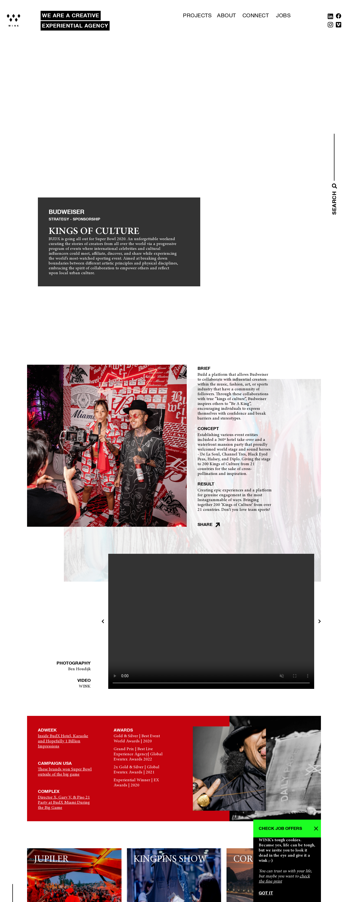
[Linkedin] (330, 17)
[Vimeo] (338, 26)
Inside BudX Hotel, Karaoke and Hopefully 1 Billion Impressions (63, 741)
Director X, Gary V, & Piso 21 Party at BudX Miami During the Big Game (64, 802)
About (226, 16)
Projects (197, 16)
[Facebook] (338, 17)
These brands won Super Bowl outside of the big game (65, 772)
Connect (255, 16)
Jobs (283, 16)
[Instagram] (330, 26)
